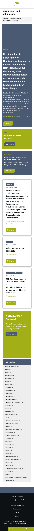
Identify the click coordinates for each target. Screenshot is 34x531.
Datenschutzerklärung (17, 505)
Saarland (7, 447)
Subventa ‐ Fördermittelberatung (12, 18)
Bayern (7, 369)
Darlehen (7, 387)
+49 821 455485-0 (18, 496)
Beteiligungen (9, 375)
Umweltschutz (9, 471)
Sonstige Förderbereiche (12, 459)
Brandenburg (8, 378)
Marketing (7, 426)
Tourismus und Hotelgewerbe (13, 468)
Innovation (8, 154)
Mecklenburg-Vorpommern (12, 429)
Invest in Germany (10, 414)
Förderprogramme (10, 399)
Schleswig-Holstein (10, 456)
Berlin (6, 372)
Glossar (17, 516)
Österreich (8, 438)
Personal (7, 441)
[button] (30, 3)
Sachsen (7, 450)
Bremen (7, 381)
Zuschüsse (18, 273)
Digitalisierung (9, 390)
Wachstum (7, 49)
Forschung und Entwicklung (12, 402)
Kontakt (17, 512)
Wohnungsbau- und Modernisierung (15, 477)
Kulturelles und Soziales (11, 420)
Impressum (17, 509)
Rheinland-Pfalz (9, 444)
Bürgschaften (8, 384)
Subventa (7, 462)
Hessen (7, 408)
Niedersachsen (9, 432)
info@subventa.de (18, 500)
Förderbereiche (9, 396)
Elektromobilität (9, 393)
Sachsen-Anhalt (9, 453)
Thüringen (8, 465)
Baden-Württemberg (10, 366)
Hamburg (7, 132)
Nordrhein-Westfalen (11, 435)
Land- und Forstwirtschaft (12, 423)
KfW (6, 417)
